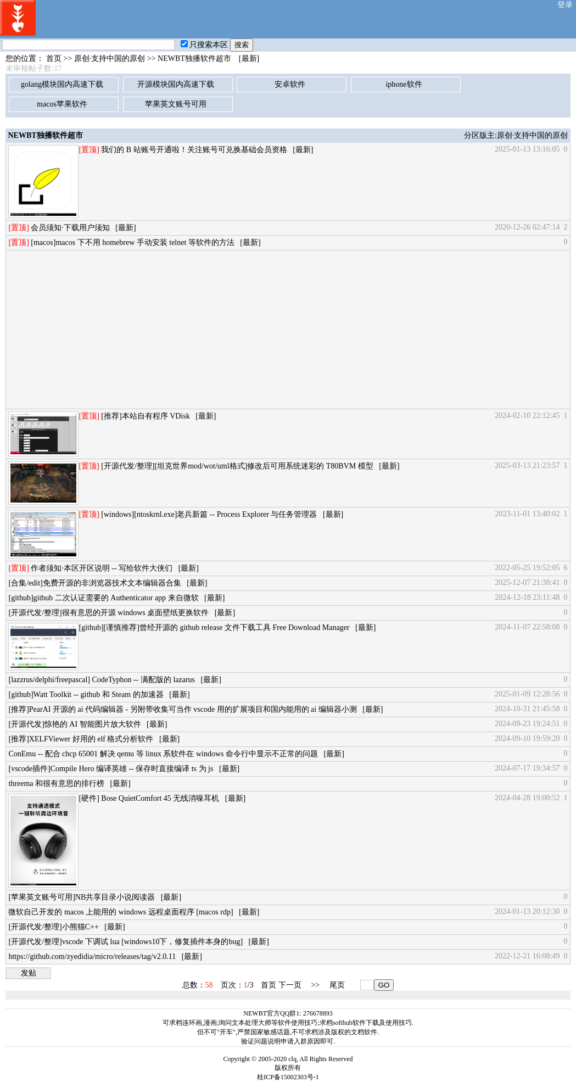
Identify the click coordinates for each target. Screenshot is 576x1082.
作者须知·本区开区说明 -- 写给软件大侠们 (101, 568)
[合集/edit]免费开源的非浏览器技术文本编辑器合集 (94, 583)
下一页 (289, 985)
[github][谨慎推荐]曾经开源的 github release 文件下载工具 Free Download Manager (214, 627)
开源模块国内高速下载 (175, 84)
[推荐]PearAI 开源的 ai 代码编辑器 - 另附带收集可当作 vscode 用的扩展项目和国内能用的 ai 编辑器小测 (182, 709)
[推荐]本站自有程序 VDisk (145, 416)
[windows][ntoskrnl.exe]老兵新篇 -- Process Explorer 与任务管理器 (209, 514)
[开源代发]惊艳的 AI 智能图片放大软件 (74, 724)
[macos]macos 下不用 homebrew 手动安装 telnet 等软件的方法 (132, 242)
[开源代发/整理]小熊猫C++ (53, 927)
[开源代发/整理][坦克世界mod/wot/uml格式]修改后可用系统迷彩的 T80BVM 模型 (237, 466)
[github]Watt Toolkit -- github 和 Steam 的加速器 (85, 694)
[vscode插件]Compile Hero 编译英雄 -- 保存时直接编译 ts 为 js (110, 769)
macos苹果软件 (62, 104)
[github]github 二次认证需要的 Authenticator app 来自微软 (103, 598)
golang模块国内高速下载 (62, 84)
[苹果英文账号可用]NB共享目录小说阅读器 (81, 897)
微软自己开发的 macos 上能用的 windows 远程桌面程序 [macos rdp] (120, 912)
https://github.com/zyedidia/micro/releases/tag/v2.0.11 (92, 956)
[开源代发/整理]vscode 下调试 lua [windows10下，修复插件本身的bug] (125, 942)
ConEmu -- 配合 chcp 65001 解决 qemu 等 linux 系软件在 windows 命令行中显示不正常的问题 (162, 754)
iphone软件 (403, 84)
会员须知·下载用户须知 (70, 228)
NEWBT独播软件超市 (194, 58)
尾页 (337, 985)
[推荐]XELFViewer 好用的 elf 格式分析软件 (80, 739)
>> (315, 985)
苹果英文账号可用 (175, 104)
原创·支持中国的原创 (110, 58)
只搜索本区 (204, 45)
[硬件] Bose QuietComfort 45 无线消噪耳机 (149, 798)
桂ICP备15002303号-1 (288, 1077)
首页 (53, 58)
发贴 (28, 973)
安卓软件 (290, 84)
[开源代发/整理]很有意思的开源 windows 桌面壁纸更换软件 (108, 613)
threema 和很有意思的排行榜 (56, 783)
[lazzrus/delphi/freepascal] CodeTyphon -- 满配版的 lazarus (101, 680)
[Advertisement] (287, 329)
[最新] (249, 58)
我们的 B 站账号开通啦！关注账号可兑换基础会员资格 (194, 150)
